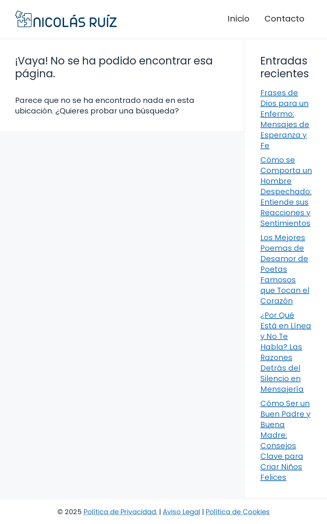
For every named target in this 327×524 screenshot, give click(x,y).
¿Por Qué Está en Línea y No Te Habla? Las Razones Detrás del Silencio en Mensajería (285, 352)
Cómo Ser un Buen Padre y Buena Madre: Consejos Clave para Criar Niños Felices (285, 440)
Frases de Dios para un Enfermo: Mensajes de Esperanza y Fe (284, 119)
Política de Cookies (238, 511)
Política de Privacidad (120, 511)
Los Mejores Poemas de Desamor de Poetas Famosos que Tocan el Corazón (284, 269)
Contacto (284, 19)
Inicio (238, 19)
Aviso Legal (181, 511)
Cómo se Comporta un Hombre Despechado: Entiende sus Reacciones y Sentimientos (286, 191)
